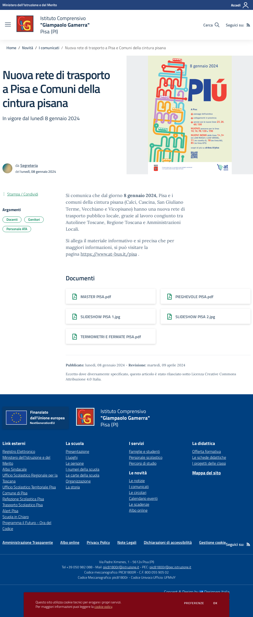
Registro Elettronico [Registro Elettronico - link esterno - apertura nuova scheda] (18, 451)
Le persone (75, 463)
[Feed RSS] (248, 25)
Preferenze (194, 603)
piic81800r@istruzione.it (121, 567)
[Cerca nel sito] (211, 25)
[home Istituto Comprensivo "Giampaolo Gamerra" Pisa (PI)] (53, 25)
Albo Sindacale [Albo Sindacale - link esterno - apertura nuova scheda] (14, 469)
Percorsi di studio (142, 463)
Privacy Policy (98, 542)
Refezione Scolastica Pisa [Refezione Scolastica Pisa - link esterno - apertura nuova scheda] (23, 499)
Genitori (34, 219)
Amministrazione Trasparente (27, 542)
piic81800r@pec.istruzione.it (170, 567)
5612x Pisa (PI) (143, 561)
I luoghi (72, 457)
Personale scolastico (145, 457)
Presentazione (77, 451)
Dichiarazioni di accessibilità (168, 542)
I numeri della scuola (82, 469)
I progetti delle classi (209, 463)
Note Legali (126, 542)
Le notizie (137, 481)
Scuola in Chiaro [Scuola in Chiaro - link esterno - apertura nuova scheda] (15, 517)
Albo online (138, 510)
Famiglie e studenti (144, 451)
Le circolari (137, 492)
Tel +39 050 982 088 (77, 567)
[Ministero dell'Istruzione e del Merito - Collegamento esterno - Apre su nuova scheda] (29, 4)
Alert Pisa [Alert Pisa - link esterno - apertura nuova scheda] (10, 511)
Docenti (12, 219)
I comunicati (49, 48)
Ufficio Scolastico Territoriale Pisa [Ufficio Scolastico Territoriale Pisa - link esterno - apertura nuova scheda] (29, 487)
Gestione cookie (212, 542)
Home (11, 48)
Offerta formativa (206, 451)
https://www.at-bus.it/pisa (109, 254)
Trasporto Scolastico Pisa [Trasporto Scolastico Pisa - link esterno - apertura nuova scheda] (22, 505)
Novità (27, 48)
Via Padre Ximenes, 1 (114, 561)
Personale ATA (16, 228)
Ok (215, 603)
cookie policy (103, 606)
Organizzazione (78, 481)
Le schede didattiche (209, 457)
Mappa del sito (206, 472)
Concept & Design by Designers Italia (197, 592)
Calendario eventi (143, 498)
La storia (73, 487)
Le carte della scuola (82, 475)
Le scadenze (139, 504)
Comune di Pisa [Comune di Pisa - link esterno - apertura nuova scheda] (14, 493)
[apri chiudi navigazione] (8, 25)
